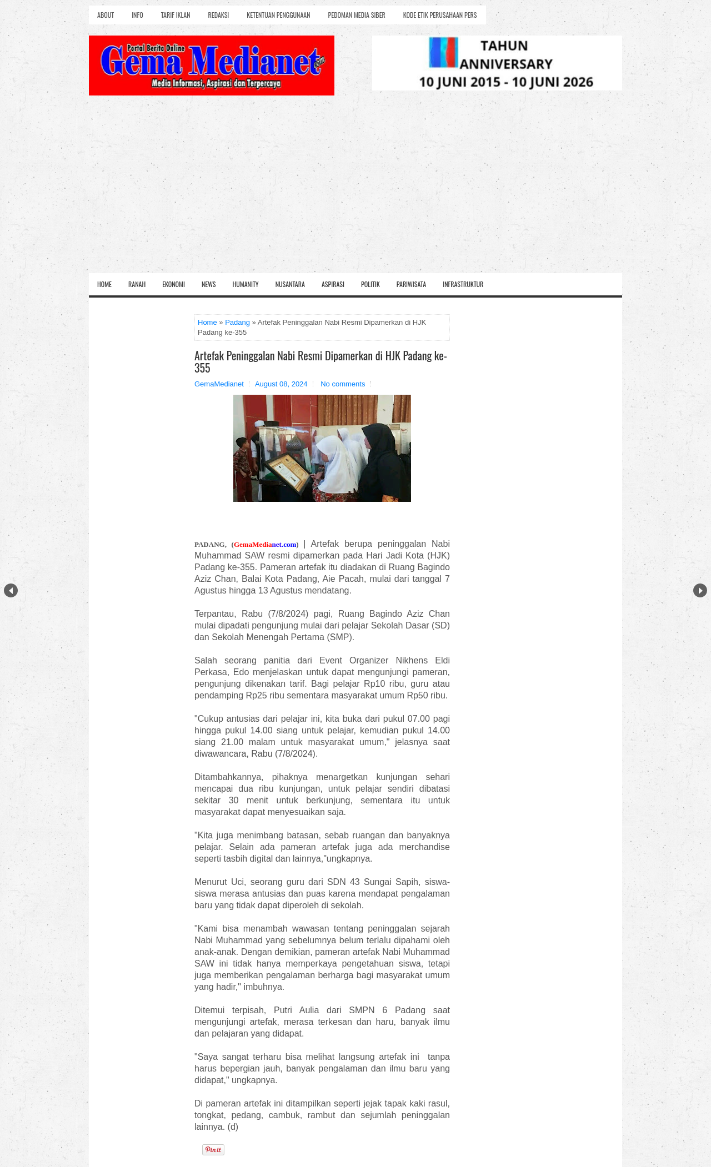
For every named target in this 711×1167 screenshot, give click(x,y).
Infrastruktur (463, 284)
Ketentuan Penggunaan (278, 14)
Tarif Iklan (176, 14)
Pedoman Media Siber (356, 14)
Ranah (137, 284)
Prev (11, 590)
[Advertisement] (355, 190)
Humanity (246, 284)
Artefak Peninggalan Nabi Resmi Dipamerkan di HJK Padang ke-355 (320, 361)
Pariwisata (411, 284)
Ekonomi (173, 284)
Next (700, 590)
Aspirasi (333, 284)
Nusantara (290, 284)
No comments (343, 384)
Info (137, 14)
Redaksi (218, 14)
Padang (237, 322)
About (105, 14)
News (209, 284)
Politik (370, 284)
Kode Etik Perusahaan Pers (440, 14)
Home (104, 284)
